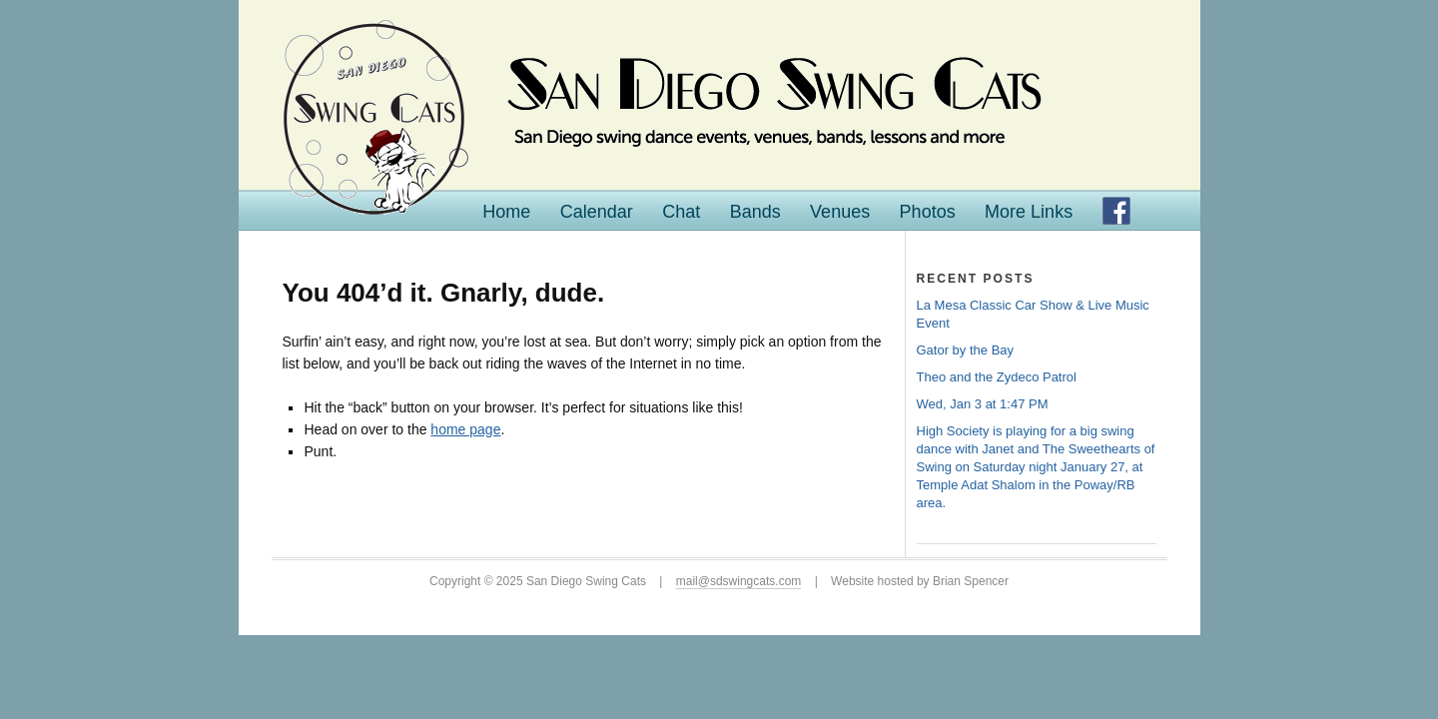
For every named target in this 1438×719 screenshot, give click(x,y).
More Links (1029, 212)
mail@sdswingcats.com (739, 581)
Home (506, 212)
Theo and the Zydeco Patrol (997, 376)
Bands (755, 212)
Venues (840, 212)
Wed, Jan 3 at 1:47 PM (983, 403)
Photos (928, 212)
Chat (681, 212)
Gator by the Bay (966, 350)
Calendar (596, 212)
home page (465, 429)
